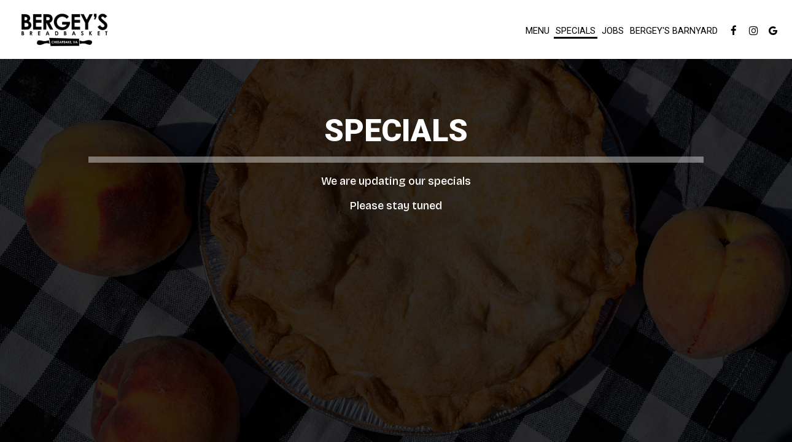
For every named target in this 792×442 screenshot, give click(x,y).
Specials (576, 30)
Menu (537, 30)
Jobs (613, 30)
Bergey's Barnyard (674, 30)
